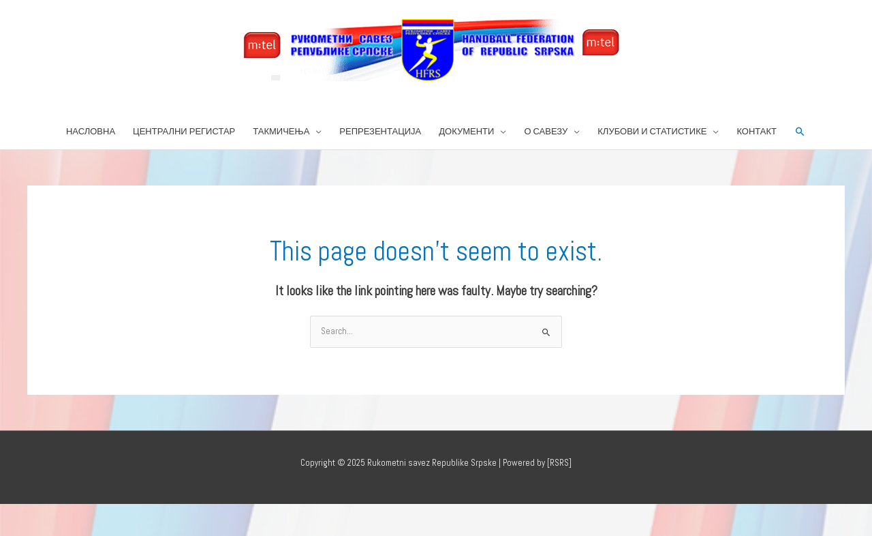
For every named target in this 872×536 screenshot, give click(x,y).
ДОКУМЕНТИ (466, 131)
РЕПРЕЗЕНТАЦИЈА (380, 131)
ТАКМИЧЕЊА (281, 131)
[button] (800, 132)
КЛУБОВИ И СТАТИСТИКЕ (651, 131)
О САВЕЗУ (545, 131)
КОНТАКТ (756, 131)
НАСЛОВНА (90, 131)
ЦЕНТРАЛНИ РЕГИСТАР (184, 131)
